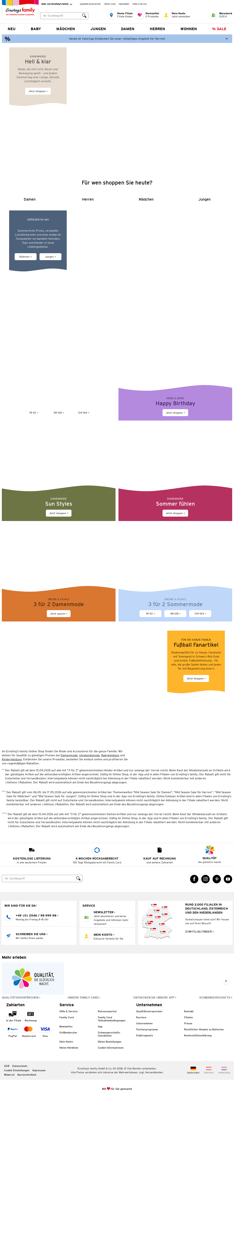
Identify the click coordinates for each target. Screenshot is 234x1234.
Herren (157, 29)
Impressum (39, 1206)
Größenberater (68, 1168)
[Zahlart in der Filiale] (13, 1152)
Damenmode (69, 891)
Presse (188, 1159)
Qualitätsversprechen (90, 4)
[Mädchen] (146, 310)
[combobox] (64, 15)
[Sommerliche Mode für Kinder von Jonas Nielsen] (117, 401)
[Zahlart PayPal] (12, 1167)
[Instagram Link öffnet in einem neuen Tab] (205, 1015)
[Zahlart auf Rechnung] (30, 1152)
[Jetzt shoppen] (117, 102)
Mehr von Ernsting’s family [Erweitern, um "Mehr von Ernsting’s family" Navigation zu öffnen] (56, 4)
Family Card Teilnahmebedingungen (111, 1155)
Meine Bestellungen (109, 1177)
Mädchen (65, 29)
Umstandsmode (89, 891)
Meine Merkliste (68, 1183)
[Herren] (88, 310)
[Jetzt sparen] (59, 711)
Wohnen (188, 29)
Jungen (98, 29)
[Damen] (29, 310)
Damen (127, 29)
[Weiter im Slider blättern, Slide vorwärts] (225, 1117)
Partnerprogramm (147, 1165)
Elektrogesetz (144, 1171)
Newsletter (124, 4)
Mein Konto (66, 1177)
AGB (6, 1201)
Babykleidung (110, 891)
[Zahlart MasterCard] (29, 1167)
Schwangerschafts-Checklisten (109, 1170)
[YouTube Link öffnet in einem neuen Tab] (228, 1015)
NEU (12, 29)
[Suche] (38, 1014)
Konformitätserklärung (198, 1171)
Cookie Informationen (111, 1183)
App (100, 1162)
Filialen (188, 1153)
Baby (36, 29)
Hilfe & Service (140, 4)
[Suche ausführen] (84, 15)
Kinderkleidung (12, 895)
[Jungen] (204, 310)
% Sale (219, 29)
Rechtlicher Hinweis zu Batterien (204, 1165)
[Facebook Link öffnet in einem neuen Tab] (194, 1015)
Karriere (141, 1153)
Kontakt (189, 1147)
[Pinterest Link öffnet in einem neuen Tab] (217, 1015)
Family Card (110, 4)
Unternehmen (144, 1159)
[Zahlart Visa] (45, 1167)
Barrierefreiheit (26, 1210)
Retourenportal (107, 1147)
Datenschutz (19, 1201)
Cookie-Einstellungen (16, 1206)
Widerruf (9, 1210)
